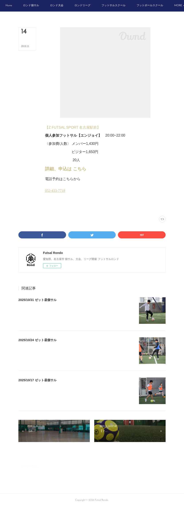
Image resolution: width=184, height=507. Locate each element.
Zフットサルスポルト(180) (58, 207)
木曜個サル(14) (80, 207)
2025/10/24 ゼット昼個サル (37, 340)
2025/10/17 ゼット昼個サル (37, 380)
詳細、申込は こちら (65, 168)
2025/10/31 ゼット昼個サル (37, 300)
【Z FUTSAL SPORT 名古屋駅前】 (72, 127)
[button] (24, 6)
